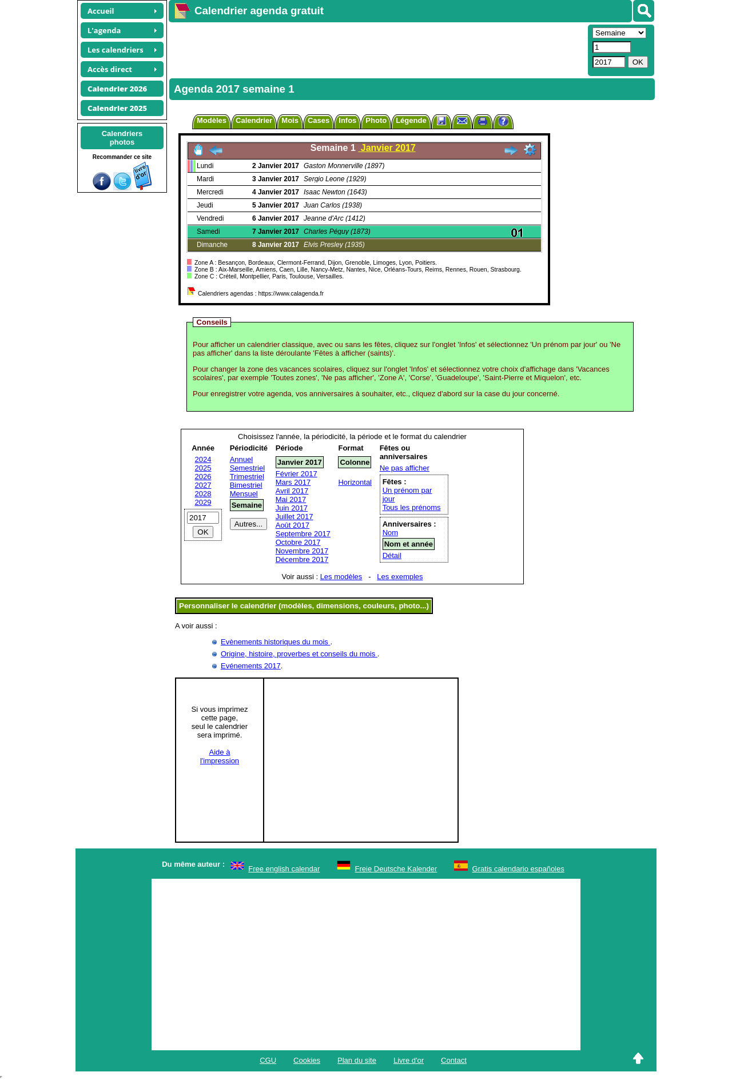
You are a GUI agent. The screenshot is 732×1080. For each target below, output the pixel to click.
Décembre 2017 (302, 559)
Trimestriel (247, 476)
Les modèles (341, 576)
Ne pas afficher (404, 468)
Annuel (241, 459)
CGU (268, 1060)
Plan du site (356, 1060)
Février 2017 (296, 473)
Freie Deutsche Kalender (396, 868)
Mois (290, 120)
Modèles (211, 120)
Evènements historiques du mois (275, 641)
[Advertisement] (377, 49)
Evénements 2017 (251, 665)
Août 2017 (292, 525)
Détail (392, 555)
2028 (203, 493)
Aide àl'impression (219, 756)
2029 (203, 502)
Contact (454, 1060)
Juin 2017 (292, 508)
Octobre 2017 (298, 542)
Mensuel (244, 493)
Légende (411, 120)
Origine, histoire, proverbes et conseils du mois (299, 653)
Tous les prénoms (412, 507)
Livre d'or (408, 1060)
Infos (347, 120)
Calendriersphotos (122, 137)
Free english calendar (284, 868)
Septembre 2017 (303, 533)
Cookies (306, 1060)
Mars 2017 (293, 482)
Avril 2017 (292, 491)
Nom (390, 532)
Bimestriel (246, 485)
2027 (203, 485)
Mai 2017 (291, 499)
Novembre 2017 (302, 551)
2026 (203, 476)
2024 (203, 459)
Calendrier (254, 120)
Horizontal (355, 482)
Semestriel (247, 468)
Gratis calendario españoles (518, 868)
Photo (376, 120)
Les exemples (400, 576)
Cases (318, 120)
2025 (203, 468)
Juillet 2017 (294, 516)
